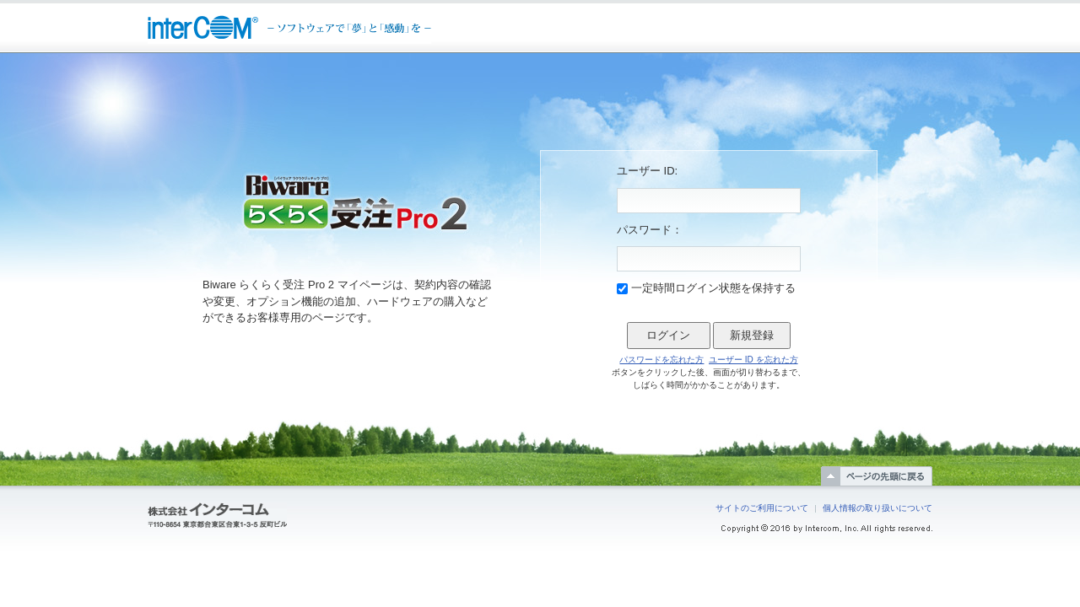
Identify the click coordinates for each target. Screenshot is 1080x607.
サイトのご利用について (762, 508)
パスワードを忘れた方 (661, 359)
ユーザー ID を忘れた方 (753, 359)
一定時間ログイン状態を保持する (713, 288)
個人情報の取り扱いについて (877, 508)
